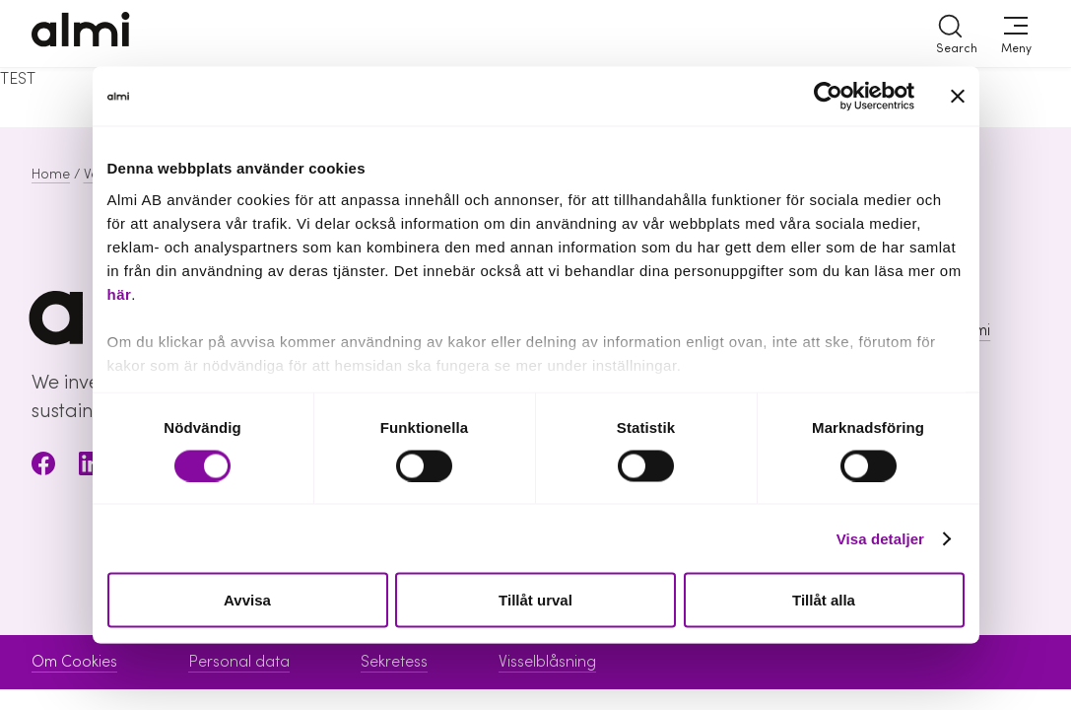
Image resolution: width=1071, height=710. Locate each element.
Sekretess (394, 662)
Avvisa (247, 600)
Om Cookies (74, 662)
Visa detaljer (880, 538)
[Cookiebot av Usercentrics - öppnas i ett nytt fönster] (828, 96)
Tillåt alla (823, 600)
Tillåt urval (535, 600)
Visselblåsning (547, 662)
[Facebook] (43, 467)
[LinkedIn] (90, 467)
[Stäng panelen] (958, 97)
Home (51, 174)
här (119, 293)
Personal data (239, 662)
